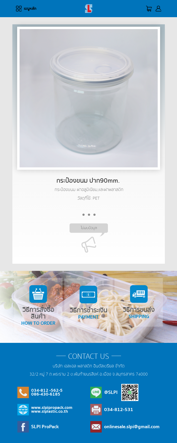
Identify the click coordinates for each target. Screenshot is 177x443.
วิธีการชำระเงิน (88, 307)
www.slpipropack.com (51, 407)
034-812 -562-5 (47, 390)
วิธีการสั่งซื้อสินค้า (42, 306)
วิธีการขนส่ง (135, 302)
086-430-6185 (45, 394)
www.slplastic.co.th (49, 411)
